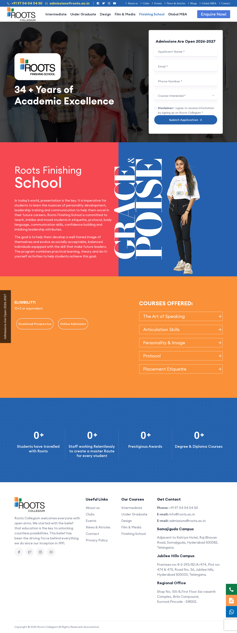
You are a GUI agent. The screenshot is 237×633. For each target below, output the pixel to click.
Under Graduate (83, 14)
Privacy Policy (97, 540)
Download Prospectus (35, 324)
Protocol (152, 355)
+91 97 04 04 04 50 (24, 3)
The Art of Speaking (164, 316)
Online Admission (73, 324)
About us (133, 3)
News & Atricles (176, 3)
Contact (225, 3)
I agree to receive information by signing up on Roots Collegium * (186, 110)
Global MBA (209, 3)
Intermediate (56, 14)
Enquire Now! (213, 14)
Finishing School (151, 14)
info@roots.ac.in (182, 514)
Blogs (193, 3)
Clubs (146, 3)
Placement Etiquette (164, 368)
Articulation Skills (161, 329)
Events (158, 3)
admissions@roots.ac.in (67, 3)
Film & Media (125, 14)
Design (105, 14)
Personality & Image (164, 342)
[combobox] (185, 96)
